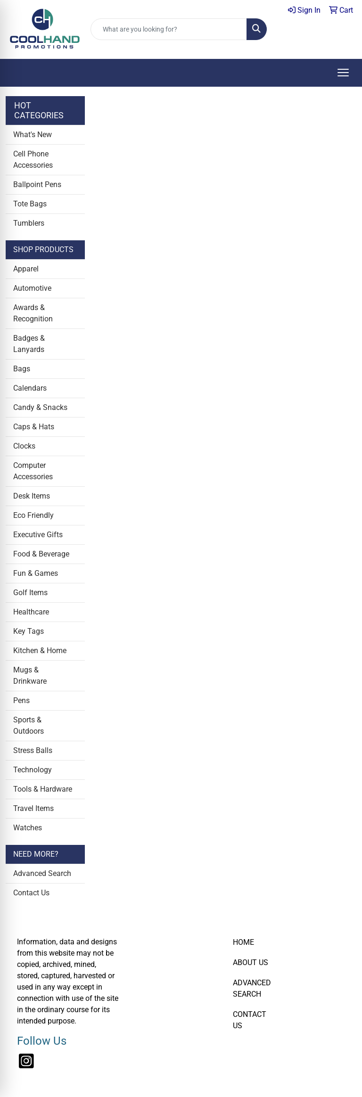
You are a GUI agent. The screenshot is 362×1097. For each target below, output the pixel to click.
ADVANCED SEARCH (252, 988)
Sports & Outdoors (28, 725)
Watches (27, 827)
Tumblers (28, 223)
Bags (21, 368)
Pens (21, 700)
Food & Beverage (41, 553)
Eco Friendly (33, 515)
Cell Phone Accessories (33, 159)
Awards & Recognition (33, 313)
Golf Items (30, 592)
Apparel (26, 268)
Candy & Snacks (40, 407)
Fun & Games (35, 573)
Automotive (32, 288)
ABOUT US (250, 962)
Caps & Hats (33, 426)
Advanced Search (42, 873)
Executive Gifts (38, 534)
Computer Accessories (33, 471)
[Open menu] (343, 72)
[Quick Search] (168, 29)
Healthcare (31, 611)
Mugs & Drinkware (30, 675)
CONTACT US (249, 1020)
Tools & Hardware (42, 789)
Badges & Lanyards (29, 344)
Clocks (24, 446)
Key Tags (28, 631)
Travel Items (33, 808)
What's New (32, 134)
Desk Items (31, 495)
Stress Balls (32, 750)
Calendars (30, 388)
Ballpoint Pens (37, 184)
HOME (243, 942)
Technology (32, 769)
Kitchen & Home (39, 650)
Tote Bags (30, 203)
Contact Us (31, 892)
